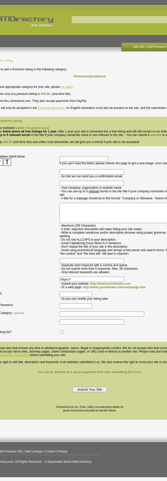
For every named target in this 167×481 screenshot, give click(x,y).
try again (66, 87)
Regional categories (51, 108)
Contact (50, 455)
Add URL (139, 47)
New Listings (33, 455)
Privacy (62, 455)
